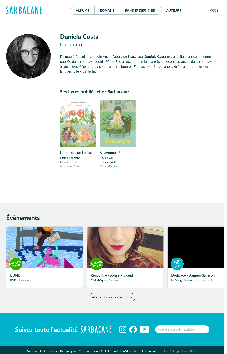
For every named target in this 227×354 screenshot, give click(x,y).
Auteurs (173, 10)
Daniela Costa (68, 162)
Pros (214, 10)
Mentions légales (150, 351)
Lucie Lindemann (70, 158)
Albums (82, 10)
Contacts (31, 351)
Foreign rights (68, 351)
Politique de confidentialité (121, 351)
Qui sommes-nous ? (90, 351)
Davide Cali (106, 158)
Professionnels (48, 351)
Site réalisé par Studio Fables (180, 351)
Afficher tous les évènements (112, 297)
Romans (107, 10)
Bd (140, 10)
